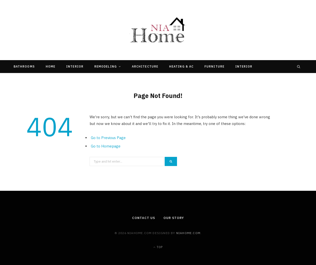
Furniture (214, 66)
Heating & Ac (181, 66)
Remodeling (105, 66)
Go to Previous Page (108, 137)
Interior (74, 66)
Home (50, 66)
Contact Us (143, 218)
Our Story (173, 218)
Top (158, 247)
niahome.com (188, 233)
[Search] (298, 66)
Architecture (145, 66)
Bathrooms (24, 66)
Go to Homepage (105, 146)
